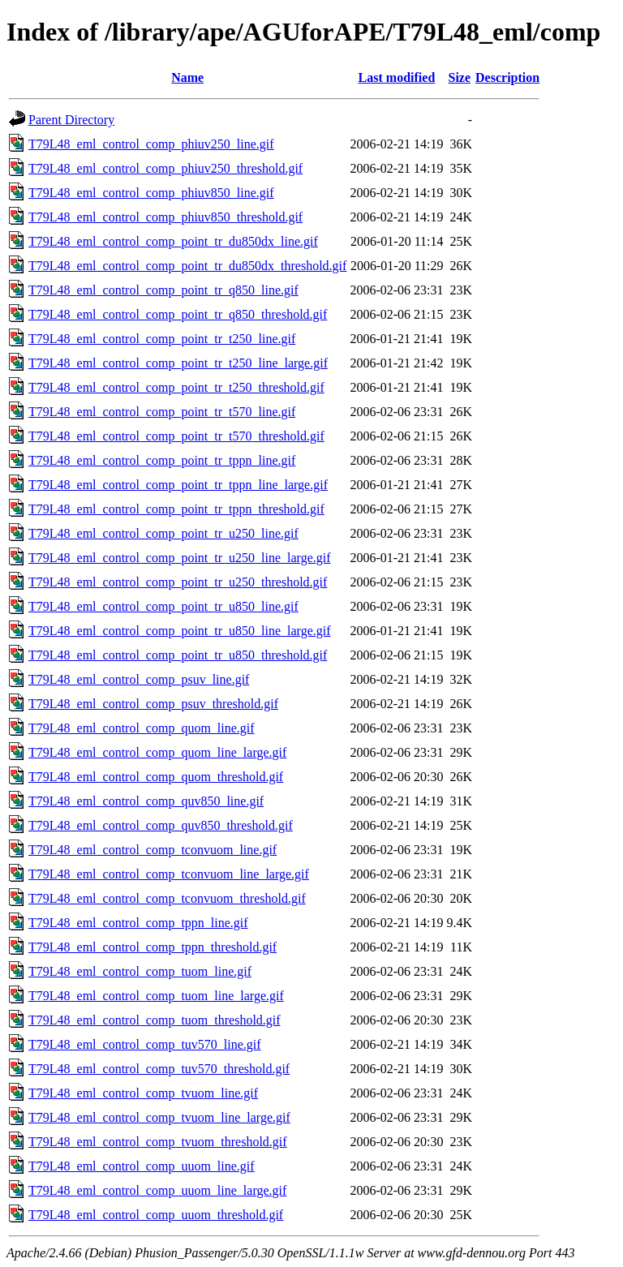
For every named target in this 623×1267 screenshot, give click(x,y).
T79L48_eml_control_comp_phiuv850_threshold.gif (165, 217)
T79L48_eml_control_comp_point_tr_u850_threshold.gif (177, 655)
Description (507, 77)
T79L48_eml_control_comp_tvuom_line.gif (143, 1093)
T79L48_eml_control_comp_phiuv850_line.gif (151, 193)
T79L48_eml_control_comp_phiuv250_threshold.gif (165, 168)
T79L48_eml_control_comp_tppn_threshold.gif (152, 947)
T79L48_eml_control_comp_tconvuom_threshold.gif (167, 898)
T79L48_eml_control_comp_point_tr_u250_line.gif (163, 533)
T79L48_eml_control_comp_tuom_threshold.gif (154, 1020)
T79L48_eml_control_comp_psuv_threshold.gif (153, 704)
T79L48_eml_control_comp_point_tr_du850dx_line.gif (173, 241)
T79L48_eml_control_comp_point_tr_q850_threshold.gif (177, 314)
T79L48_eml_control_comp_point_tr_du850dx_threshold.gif (187, 266)
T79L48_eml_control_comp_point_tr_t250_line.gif (161, 339)
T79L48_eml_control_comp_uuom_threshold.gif (155, 1215)
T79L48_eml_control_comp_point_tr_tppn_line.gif (161, 460)
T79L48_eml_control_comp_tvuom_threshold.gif (157, 1142)
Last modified (397, 77)
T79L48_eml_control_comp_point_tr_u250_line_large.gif (179, 558)
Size (460, 77)
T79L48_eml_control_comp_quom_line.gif (141, 728)
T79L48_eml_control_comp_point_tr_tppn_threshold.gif (176, 509)
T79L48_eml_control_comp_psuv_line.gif (138, 679)
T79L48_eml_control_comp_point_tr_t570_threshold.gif (176, 436)
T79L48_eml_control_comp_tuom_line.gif (139, 971)
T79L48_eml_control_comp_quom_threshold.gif (155, 777)
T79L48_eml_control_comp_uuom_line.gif (141, 1166)
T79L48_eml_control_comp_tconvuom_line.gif (152, 850)
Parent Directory (71, 120)
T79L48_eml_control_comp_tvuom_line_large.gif (159, 1117)
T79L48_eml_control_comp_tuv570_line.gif (144, 1044)
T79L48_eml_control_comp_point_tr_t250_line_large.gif (178, 363)
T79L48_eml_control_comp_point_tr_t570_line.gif (161, 412)
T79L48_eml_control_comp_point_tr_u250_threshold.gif (177, 582)
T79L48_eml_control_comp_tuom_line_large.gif (156, 996)
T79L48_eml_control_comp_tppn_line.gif (138, 923)
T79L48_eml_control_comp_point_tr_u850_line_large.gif (179, 631)
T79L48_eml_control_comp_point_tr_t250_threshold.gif (176, 387)
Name (187, 77)
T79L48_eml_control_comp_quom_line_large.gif (157, 752)
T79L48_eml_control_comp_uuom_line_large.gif (157, 1190)
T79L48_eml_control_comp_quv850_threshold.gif (160, 825)
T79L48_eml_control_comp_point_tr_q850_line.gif (163, 290)
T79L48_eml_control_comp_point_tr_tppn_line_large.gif (178, 485)
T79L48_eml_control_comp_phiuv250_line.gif (151, 144)
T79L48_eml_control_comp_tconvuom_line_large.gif (168, 874)
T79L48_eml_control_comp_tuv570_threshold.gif (159, 1069)
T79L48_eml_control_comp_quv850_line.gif (146, 801)
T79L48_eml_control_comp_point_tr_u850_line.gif (163, 606)
